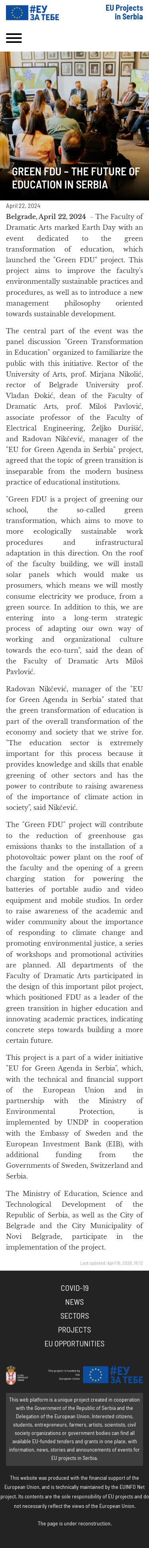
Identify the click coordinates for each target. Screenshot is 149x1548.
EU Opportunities (74, 1344)
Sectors (74, 1316)
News (74, 1302)
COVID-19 (75, 1288)
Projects (74, 1330)
